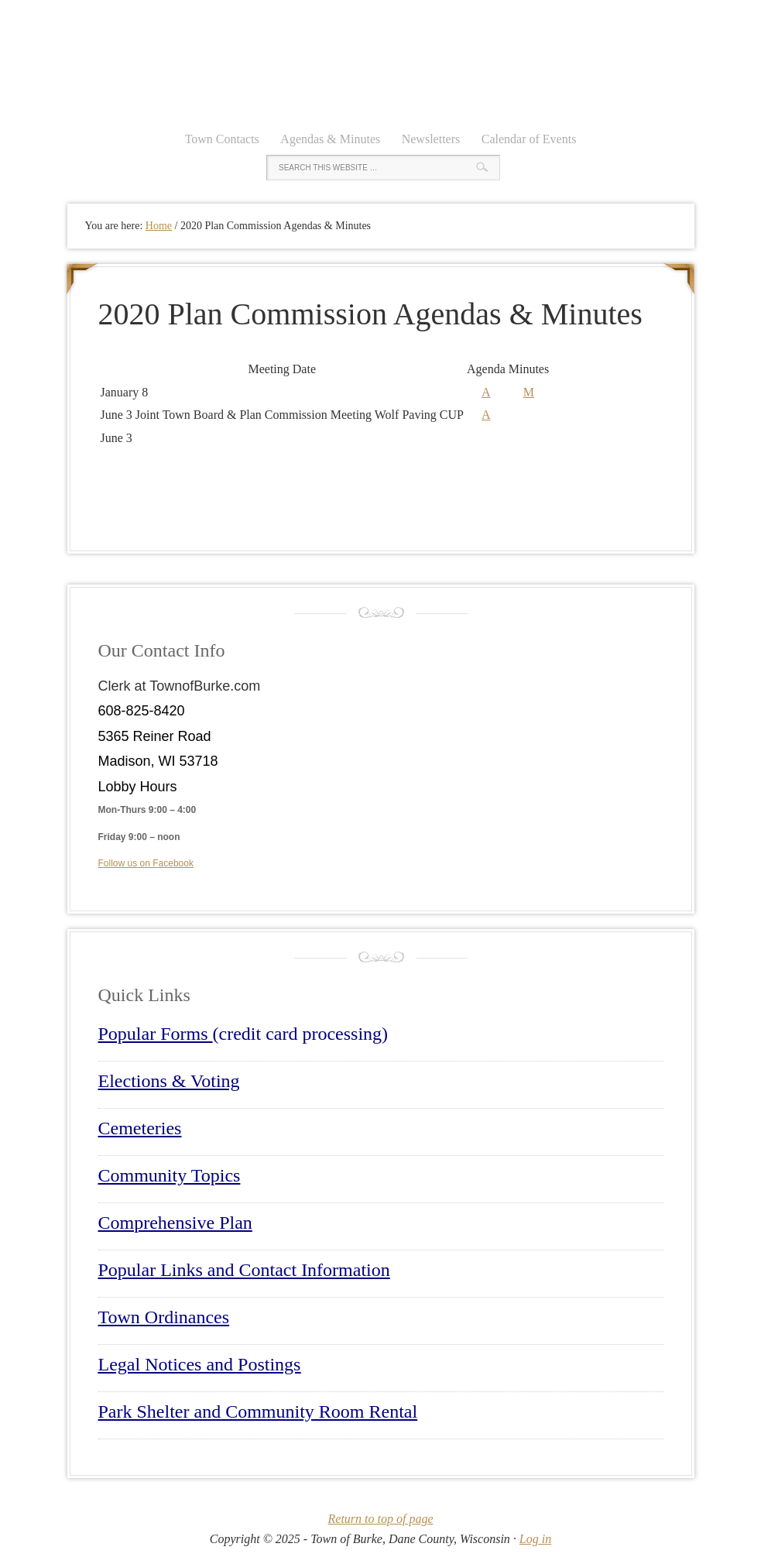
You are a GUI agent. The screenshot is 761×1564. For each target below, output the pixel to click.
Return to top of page (381, 1518)
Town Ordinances (164, 1317)
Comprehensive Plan (175, 1222)
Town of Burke (381, 62)
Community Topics (169, 1175)
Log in (535, 1538)
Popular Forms (155, 1034)
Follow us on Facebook (146, 863)
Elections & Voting (169, 1081)
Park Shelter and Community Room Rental (258, 1411)
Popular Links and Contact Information (244, 1270)
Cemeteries (140, 1128)
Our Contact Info (161, 650)
